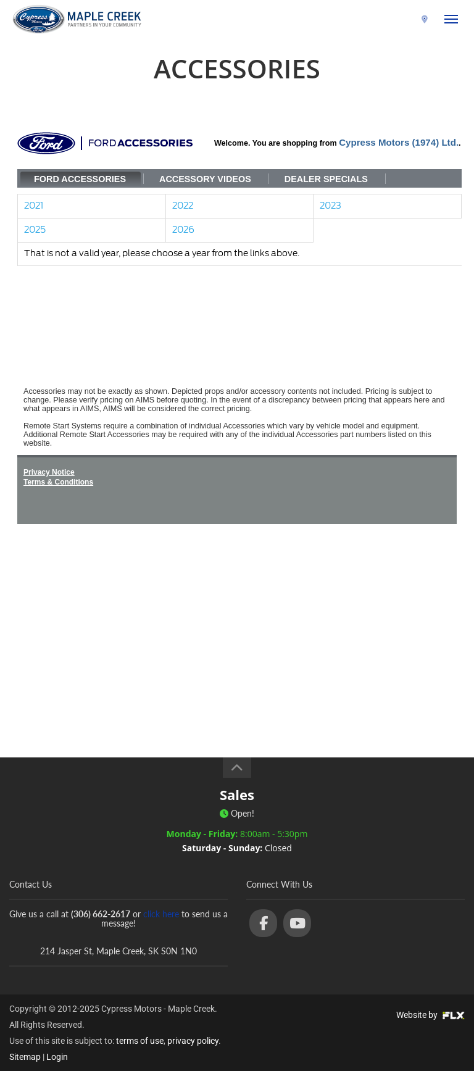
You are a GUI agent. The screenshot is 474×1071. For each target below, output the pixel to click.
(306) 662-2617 (386, 19)
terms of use (140, 1041)
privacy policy (192, 1041)
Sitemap (25, 1057)
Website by (430, 1015)
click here (161, 914)
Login (57, 1057)
